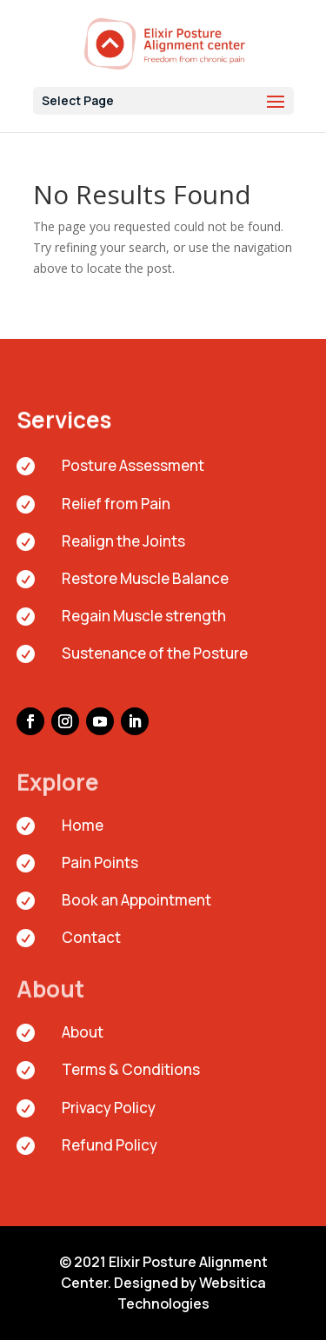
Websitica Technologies (191, 1293)
